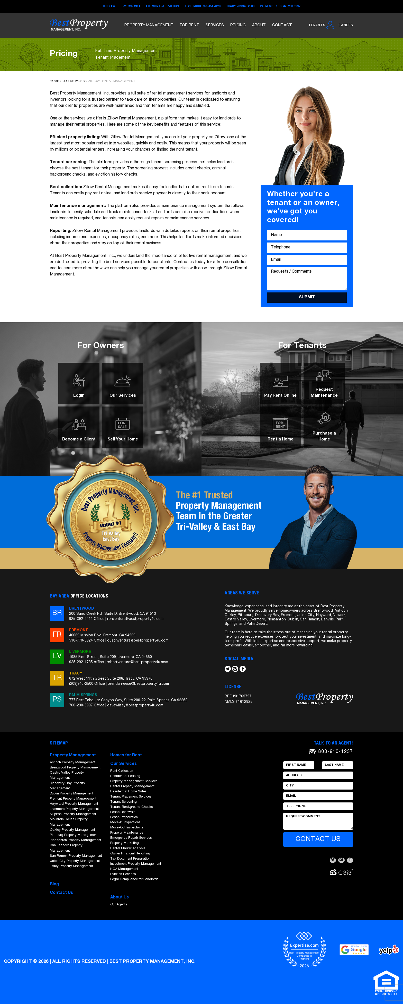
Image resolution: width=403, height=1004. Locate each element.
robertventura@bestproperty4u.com (137, 662)
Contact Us (61, 893)
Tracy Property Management (71, 866)
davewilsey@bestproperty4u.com (135, 705)
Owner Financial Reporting (130, 853)
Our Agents (118, 904)
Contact (282, 25)
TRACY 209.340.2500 (240, 6)
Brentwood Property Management (75, 767)
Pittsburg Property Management (74, 835)
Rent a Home (281, 440)
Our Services (122, 396)
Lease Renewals (122, 812)
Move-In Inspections (125, 822)
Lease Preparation (124, 817)
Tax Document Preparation (130, 859)
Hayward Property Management (74, 804)
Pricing (238, 25)
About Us (119, 898)
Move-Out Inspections (126, 827)
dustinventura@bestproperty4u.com (137, 641)
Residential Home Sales (128, 791)
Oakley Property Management (72, 830)
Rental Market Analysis (127, 848)
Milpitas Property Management (73, 814)
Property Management (148, 25)
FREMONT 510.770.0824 (162, 6)
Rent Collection (121, 771)
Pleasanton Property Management (75, 840)
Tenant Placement (113, 58)
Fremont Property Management (73, 799)
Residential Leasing (125, 776)
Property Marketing (124, 843)
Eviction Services (123, 874)
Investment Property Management (135, 864)
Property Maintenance (126, 833)
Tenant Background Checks (131, 807)
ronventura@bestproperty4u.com (135, 619)
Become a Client (79, 440)
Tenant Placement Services (131, 797)
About (259, 25)
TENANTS (316, 25)
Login (79, 396)
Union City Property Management (75, 861)
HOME (54, 81)
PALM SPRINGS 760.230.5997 (280, 6)
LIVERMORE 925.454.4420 (203, 6)
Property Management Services (134, 781)
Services (215, 25)
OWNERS (345, 25)
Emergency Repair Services (131, 838)
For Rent (189, 25)
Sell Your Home (122, 440)
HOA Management (124, 869)
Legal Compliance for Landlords (134, 879)
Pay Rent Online (280, 396)
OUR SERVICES (73, 81)
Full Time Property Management (126, 51)
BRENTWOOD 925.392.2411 (121, 6)
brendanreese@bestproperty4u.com (138, 684)
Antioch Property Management (72, 762)
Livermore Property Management (74, 809)
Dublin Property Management (71, 793)
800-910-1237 (335, 752)
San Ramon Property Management (76, 856)
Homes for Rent (126, 756)
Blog (54, 884)
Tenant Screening (123, 802)
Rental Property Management (132, 786)
